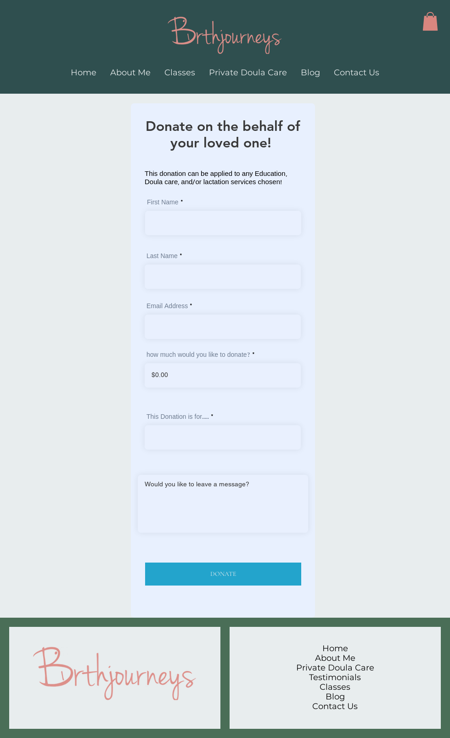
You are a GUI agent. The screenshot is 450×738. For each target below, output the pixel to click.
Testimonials (335, 677)
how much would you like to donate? (198, 355)
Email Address (167, 307)
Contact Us (335, 706)
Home (335, 648)
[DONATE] (223, 574)
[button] (430, 21)
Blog (335, 697)
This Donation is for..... (177, 417)
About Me (335, 658)
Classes (335, 687)
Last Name (162, 257)
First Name (163, 203)
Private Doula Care (335, 668)
